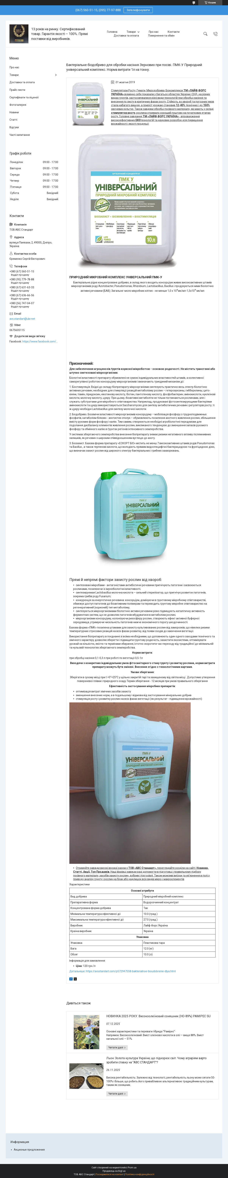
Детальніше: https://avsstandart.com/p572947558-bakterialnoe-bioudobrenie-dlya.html (122, 971)
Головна (112, 31)
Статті (13, 119)
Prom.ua (132, 1167)
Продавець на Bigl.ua (114, 1171)
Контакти (173, 31)
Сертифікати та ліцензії (24, 97)
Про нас (153, 31)
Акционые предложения (29, 1149)
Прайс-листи (17, 89)
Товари (131, 31)
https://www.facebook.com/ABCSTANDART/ (40, 341)
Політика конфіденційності (139, 1174)
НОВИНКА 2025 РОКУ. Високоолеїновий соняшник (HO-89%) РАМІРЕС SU (158, 1016)
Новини (14, 112)
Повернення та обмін (161, 35)
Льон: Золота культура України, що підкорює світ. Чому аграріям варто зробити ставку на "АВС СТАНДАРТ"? (156, 1060)
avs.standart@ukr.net (22, 318)
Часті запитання (19, 134)
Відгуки (14, 127)
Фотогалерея (17, 104)
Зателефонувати (138, 10)
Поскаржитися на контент (110, 1174)
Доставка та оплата (126, 35)
